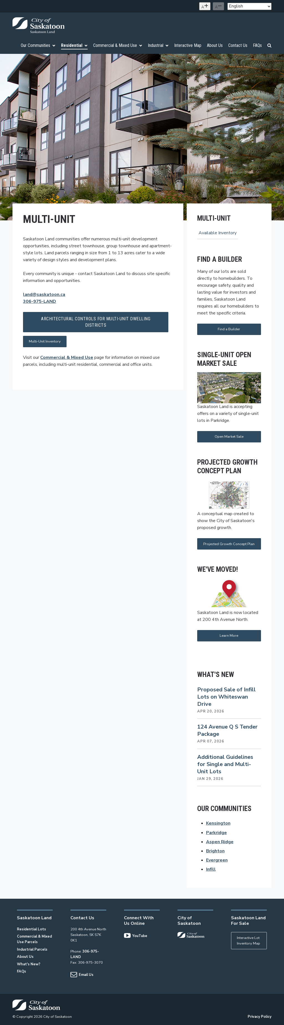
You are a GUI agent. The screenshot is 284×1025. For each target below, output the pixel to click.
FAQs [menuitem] (257, 45)
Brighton (215, 851)
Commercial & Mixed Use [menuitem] (117, 45)
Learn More (229, 635)
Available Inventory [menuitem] (218, 233)
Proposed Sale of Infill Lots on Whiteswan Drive (226, 697)
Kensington (218, 823)
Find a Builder (229, 329)
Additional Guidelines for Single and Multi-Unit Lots (225, 764)
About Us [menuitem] (215, 45)
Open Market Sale (229, 436)
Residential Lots (31, 929)
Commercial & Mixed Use (66, 357)
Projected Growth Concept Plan (229, 544)
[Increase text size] (205, 6)
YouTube (135, 935)
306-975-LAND (39, 301)
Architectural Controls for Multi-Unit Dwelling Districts (95, 322)
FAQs (21, 971)
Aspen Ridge (220, 842)
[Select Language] (249, 6)
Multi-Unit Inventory (45, 341)
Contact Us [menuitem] (237, 45)
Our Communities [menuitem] (38, 45)
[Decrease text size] (218, 6)
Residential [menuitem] (74, 45)
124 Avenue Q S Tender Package (227, 730)
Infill (211, 869)
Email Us (81, 974)
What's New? (28, 964)
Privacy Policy (260, 1016)
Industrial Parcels (32, 949)
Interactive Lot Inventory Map (248, 940)
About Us (25, 956)
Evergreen (217, 860)
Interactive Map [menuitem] (187, 45)
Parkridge (216, 833)
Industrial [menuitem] (158, 45)
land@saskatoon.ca (44, 294)
